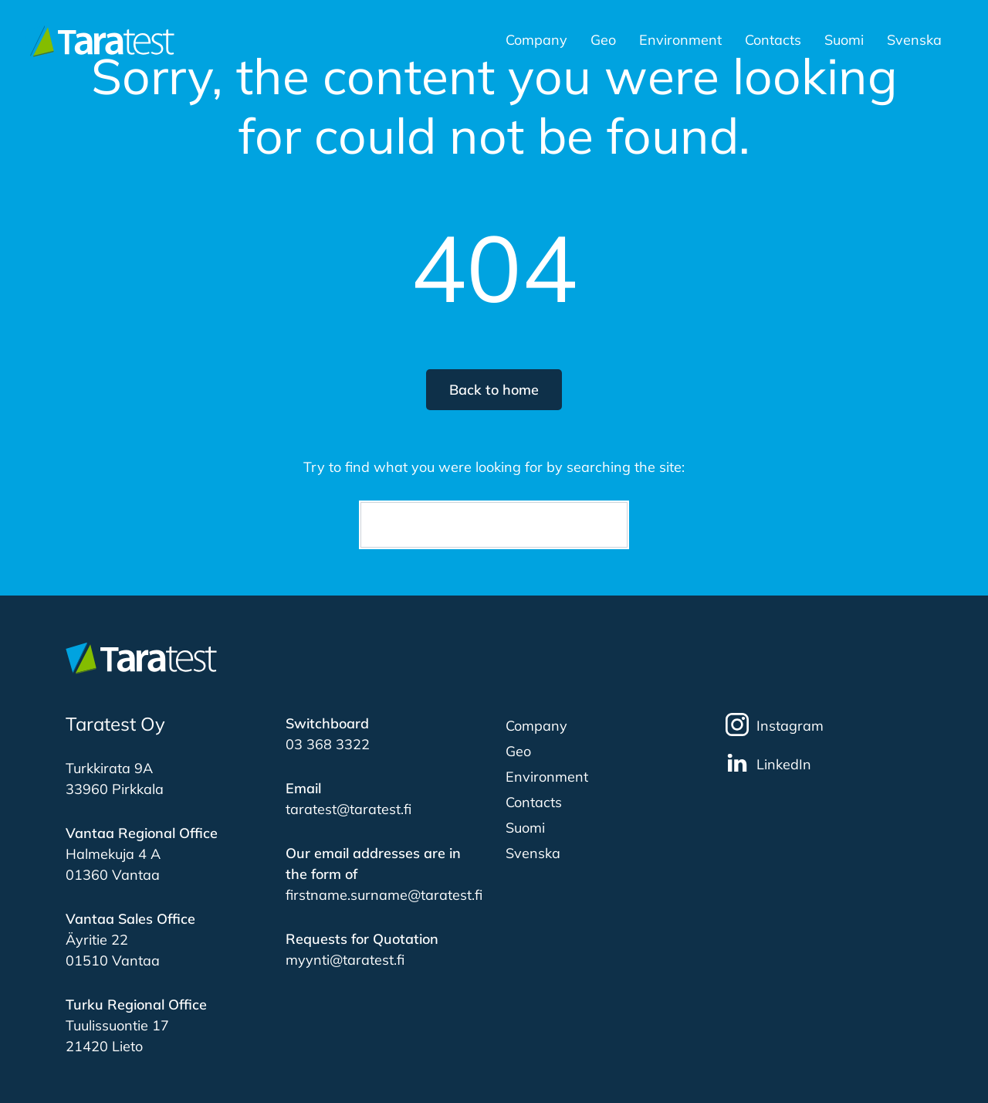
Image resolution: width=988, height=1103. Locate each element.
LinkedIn (768, 763)
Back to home (494, 390)
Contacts (773, 41)
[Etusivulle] (98, 40)
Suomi (844, 41)
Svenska (914, 41)
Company (536, 41)
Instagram (775, 724)
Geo (603, 41)
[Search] (494, 525)
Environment (680, 41)
